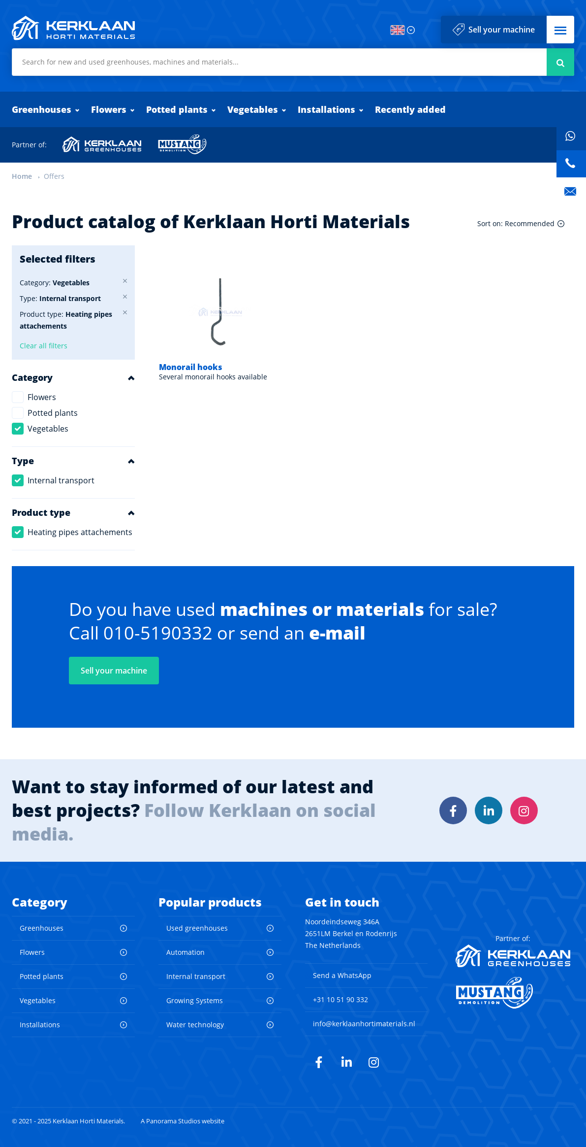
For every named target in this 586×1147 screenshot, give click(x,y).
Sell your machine (501, 29)
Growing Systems (194, 1000)
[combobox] (293, 62)
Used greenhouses (197, 928)
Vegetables (252, 109)
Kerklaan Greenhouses (102, 144)
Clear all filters (43, 345)
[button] (560, 29)
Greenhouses (41, 109)
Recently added (410, 109)
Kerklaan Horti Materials (73, 28)
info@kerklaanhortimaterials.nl (364, 1023)
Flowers (108, 109)
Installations (326, 109)
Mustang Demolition (182, 144)
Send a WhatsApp (342, 975)
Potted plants (177, 109)
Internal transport (61, 480)
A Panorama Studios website (182, 1121)
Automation (185, 952)
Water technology (195, 1024)
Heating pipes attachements (80, 532)
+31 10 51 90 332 (340, 999)
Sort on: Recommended (516, 223)
